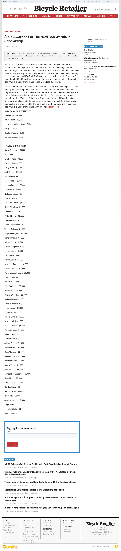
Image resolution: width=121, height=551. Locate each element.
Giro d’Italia (88, 50)
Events (112, 16)
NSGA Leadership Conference (96, 58)
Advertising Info (68, 523)
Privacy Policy (28, 532)
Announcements (30, 16)
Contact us (40, 56)
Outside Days (89, 74)
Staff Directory (48, 523)
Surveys (26, 523)
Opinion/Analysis (9, 525)
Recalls (87, 16)
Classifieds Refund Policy (29, 528)
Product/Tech (7, 528)
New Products (73, 16)
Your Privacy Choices (30, 536)
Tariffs (15, 2)
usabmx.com (53, 107)
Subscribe (87, 2)
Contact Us (47, 525)
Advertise (70, 2)
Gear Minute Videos (110, 2)
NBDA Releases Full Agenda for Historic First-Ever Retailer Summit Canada (40, 464)
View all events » (90, 83)
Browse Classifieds (49, 532)
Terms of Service (29, 534)
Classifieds (100, 16)
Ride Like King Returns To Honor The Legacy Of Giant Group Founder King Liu (41, 507)
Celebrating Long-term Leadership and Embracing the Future (34, 489)
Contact (78, 2)
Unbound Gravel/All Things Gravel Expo (100, 66)
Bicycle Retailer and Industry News (99, 41)
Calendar (26, 525)
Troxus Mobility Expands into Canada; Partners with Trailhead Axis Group (40, 481)
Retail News (46, 16)
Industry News (12, 16)
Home (6, 32)
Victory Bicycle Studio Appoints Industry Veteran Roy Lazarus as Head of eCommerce (40, 499)
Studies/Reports (9, 532)
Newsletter (96, 2)
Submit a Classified (49, 534)
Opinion (59, 16)
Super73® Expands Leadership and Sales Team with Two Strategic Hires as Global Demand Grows (40, 473)
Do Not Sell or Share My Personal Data (31, 539)
